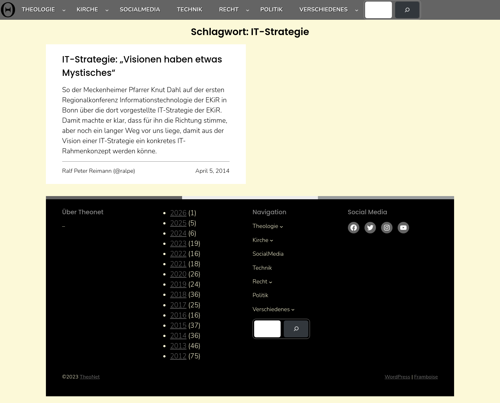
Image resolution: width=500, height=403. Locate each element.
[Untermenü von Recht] (247, 10)
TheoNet (90, 376)
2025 (178, 223)
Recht (229, 9)
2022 (178, 254)
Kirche (87, 9)
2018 (178, 294)
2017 (178, 305)
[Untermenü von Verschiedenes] (356, 10)
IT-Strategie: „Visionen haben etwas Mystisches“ (142, 66)
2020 (178, 274)
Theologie (38, 9)
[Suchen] (407, 10)
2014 (178, 336)
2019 (178, 284)
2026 (178, 213)
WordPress (397, 376)
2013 (178, 346)
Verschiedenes (323, 9)
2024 (178, 233)
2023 (178, 243)
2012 (178, 356)
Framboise (426, 376)
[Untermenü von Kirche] (107, 10)
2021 (178, 264)
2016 (178, 315)
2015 (178, 325)
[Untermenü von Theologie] (64, 10)
